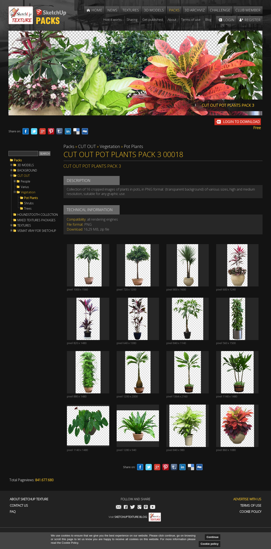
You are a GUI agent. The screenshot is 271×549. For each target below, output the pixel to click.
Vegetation (28, 192)
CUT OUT (23, 176)
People (25, 181)
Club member (247, 10)
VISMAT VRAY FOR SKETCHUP (36, 231)
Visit (135, 517)
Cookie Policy (250, 512)
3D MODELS (25, 165)
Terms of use (250, 505)
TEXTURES (24, 225)
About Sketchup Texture (29, 499)
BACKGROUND (27, 170)
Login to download (241, 121)
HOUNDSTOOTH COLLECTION (37, 215)
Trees (28, 208)
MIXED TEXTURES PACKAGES (36, 220)
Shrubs (29, 203)
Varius (25, 187)
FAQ (13, 512)
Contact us (19, 505)
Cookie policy (209, 543)
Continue (212, 537)
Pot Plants (31, 198)
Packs (18, 160)
